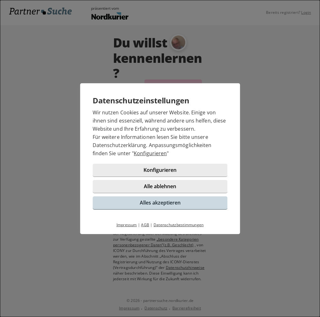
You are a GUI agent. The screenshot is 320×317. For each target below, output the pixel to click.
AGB (145, 224)
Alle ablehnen (160, 186)
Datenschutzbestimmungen (179, 224)
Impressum (127, 224)
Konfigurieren (150, 153)
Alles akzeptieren (160, 202)
